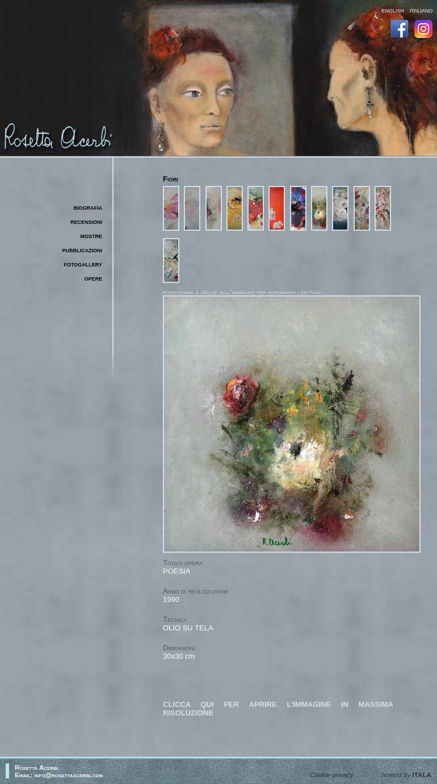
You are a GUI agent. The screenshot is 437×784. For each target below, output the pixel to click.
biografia (88, 207)
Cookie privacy (332, 774)
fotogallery (83, 264)
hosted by (406, 774)
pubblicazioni (82, 249)
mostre (91, 235)
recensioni (86, 221)
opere (93, 278)
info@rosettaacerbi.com (69, 774)
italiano (421, 10)
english (392, 10)
